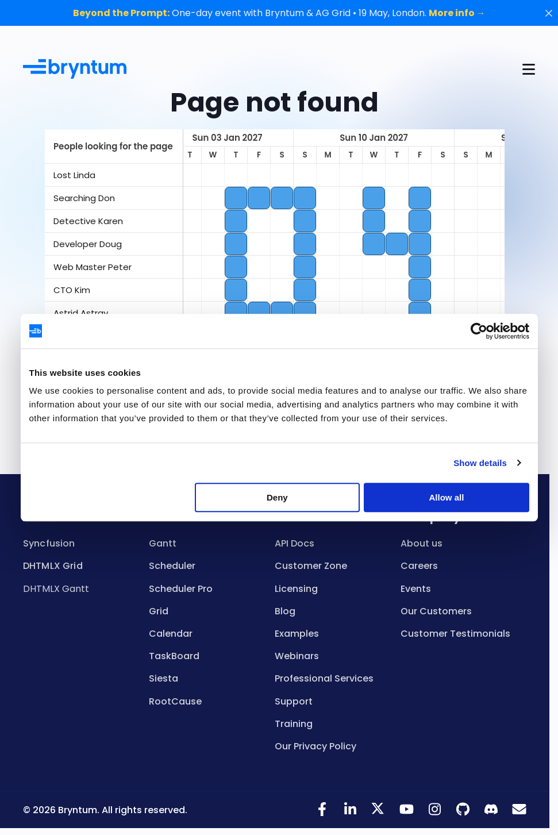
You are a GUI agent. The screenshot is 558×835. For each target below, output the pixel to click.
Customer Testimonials (455, 633)
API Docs (294, 543)
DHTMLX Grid (53, 565)
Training (294, 723)
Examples (297, 633)
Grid (158, 611)
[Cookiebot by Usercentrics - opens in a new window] (479, 331)
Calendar (171, 633)
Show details (480, 463)
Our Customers (436, 611)
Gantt (162, 543)
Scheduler (172, 565)
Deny (277, 497)
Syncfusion (49, 543)
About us (421, 543)
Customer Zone (311, 565)
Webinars (297, 656)
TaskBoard (174, 656)
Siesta (163, 678)
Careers (419, 565)
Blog (285, 611)
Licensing (296, 588)
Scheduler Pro (181, 588)
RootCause (175, 701)
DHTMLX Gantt (56, 588)
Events (416, 588)
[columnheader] (114, 146)
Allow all (446, 497)
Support (294, 701)
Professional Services (324, 678)
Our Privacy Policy (315, 746)
